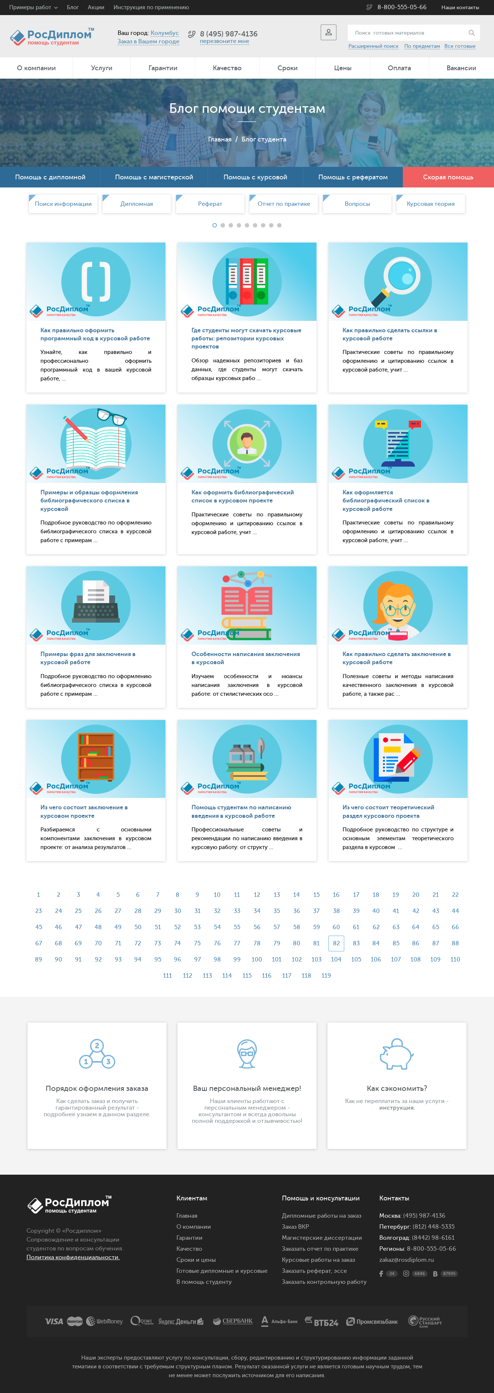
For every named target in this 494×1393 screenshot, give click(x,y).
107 (396, 959)
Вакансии (461, 68)
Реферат (210, 204)
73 (157, 943)
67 (38, 943)
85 (396, 943)
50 (138, 927)
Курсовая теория (431, 204)
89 (38, 959)
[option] (63, 204)
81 (316, 943)
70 (98, 943)
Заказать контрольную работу (324, 1282)
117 (286, 976)
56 (257, 927)
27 (118, 911)
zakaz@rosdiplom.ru (406, 1260)
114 (227, 976)
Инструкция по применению (151, 7)
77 (237, 943)
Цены (343, 68)
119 (326, 976)
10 (217, 895)
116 (267, 976)
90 (58, 959)
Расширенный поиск (373, 46)
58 (296, 927)
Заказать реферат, (307, 1271)
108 (416, 959)
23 (38, 911)
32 (217, 911)
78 (257, 943)
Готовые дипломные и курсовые (222, 1271)
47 (78, 927)
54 (217, 927)
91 (78, 959)
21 (436, 895)
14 (296, 895)
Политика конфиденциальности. (73, 1257)
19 (396, 895)
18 (376, 895)
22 (455, 895)
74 (177, 943)
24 (58, 911)
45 (38, 927)
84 (376, 943)
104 (336, 959)
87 (435, 943)
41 (396, 911)
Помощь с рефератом (353, 177)
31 (197, 911)
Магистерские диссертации (322, 1238)
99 (237, 959)
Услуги (101, 68)
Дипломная (137, 204)
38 (336, 911)
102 (297, 959)
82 (336, 943)
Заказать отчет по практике (320, 1249)
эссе (340, 1271)
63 (396, 927)
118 (306, 976)
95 (157, 959)
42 (415, 911)
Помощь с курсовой (255, 177)
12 (257, 895)
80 (296, 943)
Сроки (288, 68)
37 (316, 911)
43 (435, 911)
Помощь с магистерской (154, 177)
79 (276, 943)
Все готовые (460, 46)
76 (217, 943)
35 (276, 911)
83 (356, 943)
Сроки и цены (196, 1260)
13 (277, 895)
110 (455, 959)
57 (276, 927)
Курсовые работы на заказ (318, 1260)
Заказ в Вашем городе (148, 41)
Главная (220, 139)
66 (455, 927)
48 (98, 927)
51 (158, 927)
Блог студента (263, 139)
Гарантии (163, 68)
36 (296, 911)
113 (207, 976)
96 (177, 959)
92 (98, 959)
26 (98, 911)
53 (197, 927)
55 (237, 927)
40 (376, 911)
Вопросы (357, 204)
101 (277, 959)
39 (356, 911)
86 (415, 943)
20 (415, 895)
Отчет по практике (284, 204)
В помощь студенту (204, 1282)
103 (317, 959)
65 (435, 927)
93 (118, 959)
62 (376, 927)
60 (336, 927)
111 (167, 976)
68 (58, 943)
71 (118, 943)
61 (356, 927)
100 (257, 959)
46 (58, 927)
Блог (73, 7)
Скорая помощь (448, 177)
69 (78, 943)
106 (376, 959)
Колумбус (165, 33)
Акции (96, 7)
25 (78, 911)
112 (187, 976)
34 (257, 911)
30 (177, 911)
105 (356, 959)
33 (237, 911)
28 (138, 911)
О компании (36, 68)
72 (138, 943)
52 (177, 927)
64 (415, 927)
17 (356, 895)
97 (197, 959)
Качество (227, 68)
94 (138, 959)
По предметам (422, 46)
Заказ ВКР (295, 1227)
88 (455, 943)
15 (317, 895)
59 (316, 927)
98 (217, 959)
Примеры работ (30, 7)
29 (157, 911)
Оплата (399, 68)
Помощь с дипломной (50, 177)
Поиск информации (63, 204)
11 (237, 895)
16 (336, 895)
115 (247, 976)
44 (455, 911)
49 (118, 927)
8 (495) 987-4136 (229, 34)
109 (435, 959)
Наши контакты (460, 7)
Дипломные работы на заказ (321, 1216)
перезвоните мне (224, 41)
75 (197, 943)
